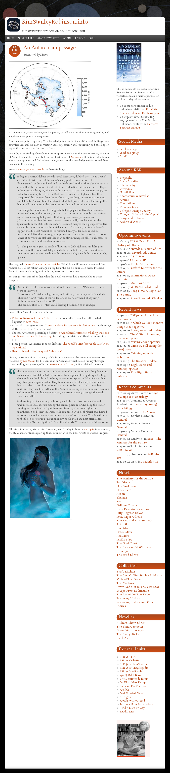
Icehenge (122, 551)
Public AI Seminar (142, 264)
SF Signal (126, 697)
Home (10, 38)
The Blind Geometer (130, 627)
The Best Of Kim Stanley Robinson (139, 575)
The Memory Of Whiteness (135, 547)
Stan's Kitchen (126, 572)
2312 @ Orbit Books (131, 675)
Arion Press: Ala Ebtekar (146, 299)
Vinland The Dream (129, 579)
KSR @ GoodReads (131, 671)
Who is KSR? (26, 38)
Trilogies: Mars (129, 207)
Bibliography (127, 185)
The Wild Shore (127, 555)
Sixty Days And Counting (133, 509)
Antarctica (123, 524)
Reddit (124, 156)
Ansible (124, 690)
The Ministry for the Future (135, 479)
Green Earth (124, 490)
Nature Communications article (41, 264)
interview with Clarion (61, 364)
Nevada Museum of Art (146, 249)
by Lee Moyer (27, 361)
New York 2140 (126, 486)
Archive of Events (130, 222)
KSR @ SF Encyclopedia (134, 668)
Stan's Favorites (49, 38)
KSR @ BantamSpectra (133, 664)
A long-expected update (146, 331)
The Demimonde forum (134, 679)
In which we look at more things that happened (140, 325)
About (67, 38)
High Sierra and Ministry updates (134, 367)
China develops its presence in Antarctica (70, 325)
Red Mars (123, 536)
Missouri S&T (139, 283)
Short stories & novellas (134, 196)
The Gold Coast (127, 543)
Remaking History (128, 598)
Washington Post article (30, 169)
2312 (119, 502)
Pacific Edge (124, 540)
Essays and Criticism (132, 218)
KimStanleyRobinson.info (55, 22)
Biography (126, 178)
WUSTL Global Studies (145, 287)
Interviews (126, 189)
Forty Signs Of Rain (129, 517)
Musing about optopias (146, 342)
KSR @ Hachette (129, 660)
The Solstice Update (143, 361)
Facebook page (128, 149)
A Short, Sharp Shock (131, 623)
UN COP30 (136, 257)
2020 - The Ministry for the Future (139, 441)
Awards (124, 200)
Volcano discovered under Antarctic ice (35, 318)
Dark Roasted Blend (132, 693)
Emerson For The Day (133, 686)
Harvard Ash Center (143, 253)
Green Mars (124, 532)
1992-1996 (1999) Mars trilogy (138, 395)
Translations (127, 203)
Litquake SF (138, 260)
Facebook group (129, 153)
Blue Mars (123, 528)
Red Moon (123, 482)
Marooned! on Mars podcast (137, 704)
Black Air (122, 638)
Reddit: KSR (127, 711)
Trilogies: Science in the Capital (139, 214)
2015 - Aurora (146, 412)
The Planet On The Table (133, 595)
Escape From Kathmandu (133, 591)
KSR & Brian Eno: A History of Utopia (136, 243)
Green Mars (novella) (130, 631)
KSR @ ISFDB (128, 657)
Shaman (122, 498)
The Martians (125, 583)
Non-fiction (127, 192)
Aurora (121, 494)
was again (89, 429)
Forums (80, 38)
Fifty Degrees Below (130, 513)
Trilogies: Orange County (135, 211)
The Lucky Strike (128, 634)
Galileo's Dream (127, 505)
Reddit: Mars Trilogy (132, 708)
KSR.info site (125, 450)
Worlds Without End (132, 701)
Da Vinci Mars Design (133, 682)
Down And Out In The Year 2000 (138, 587)
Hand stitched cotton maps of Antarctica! (37, 351)
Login (92, 38)
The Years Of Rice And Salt (134, 521)
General (122, 420)
